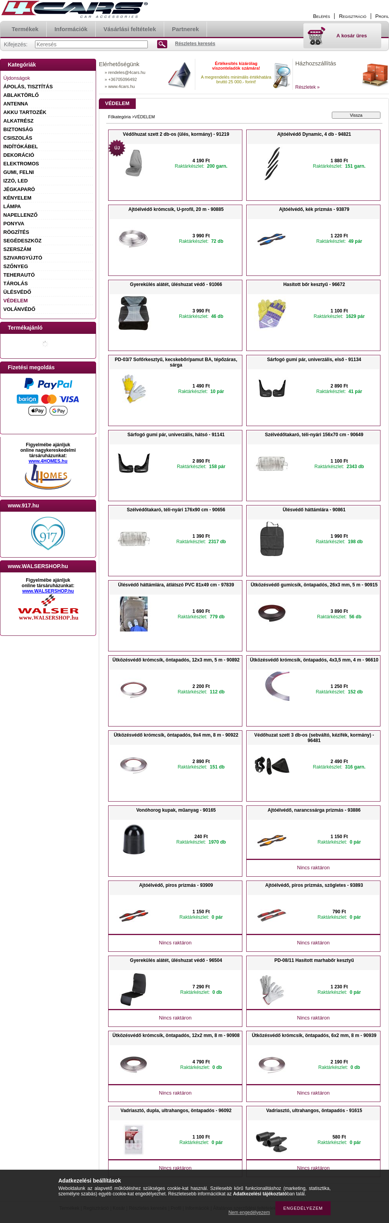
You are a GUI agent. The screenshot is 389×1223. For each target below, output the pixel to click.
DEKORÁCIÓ (19, 155)
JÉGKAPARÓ (19, 189)
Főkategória (119, 116)
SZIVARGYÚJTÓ (23, 258)
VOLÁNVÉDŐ (19, 309)
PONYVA (14, 223)
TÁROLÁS (16, 283)
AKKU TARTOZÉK (25, 112)
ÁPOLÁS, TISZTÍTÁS (28, 86)
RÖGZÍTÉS (16, 232)
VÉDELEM (16, 301)
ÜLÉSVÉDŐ (18, 292)
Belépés (321, 16)
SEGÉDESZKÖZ (23, 241)
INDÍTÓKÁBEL (21, 146)
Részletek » (307, 87)
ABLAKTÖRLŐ (21, 95)
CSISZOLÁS (18, 138)
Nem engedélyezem (249, 1212)
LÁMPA (12, 206)
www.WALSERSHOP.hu (48, 591)
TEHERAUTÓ (19, 275)
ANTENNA (16, 104)
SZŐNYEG (16, 266)
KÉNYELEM (18, 198)
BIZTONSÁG (18, 129)
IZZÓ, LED (16, 181)
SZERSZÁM (18, 249)
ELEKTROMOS (21, 164)
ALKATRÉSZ (19, 121)
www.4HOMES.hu (48, 461)
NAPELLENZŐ (21, 215)
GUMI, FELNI (19, 172)
